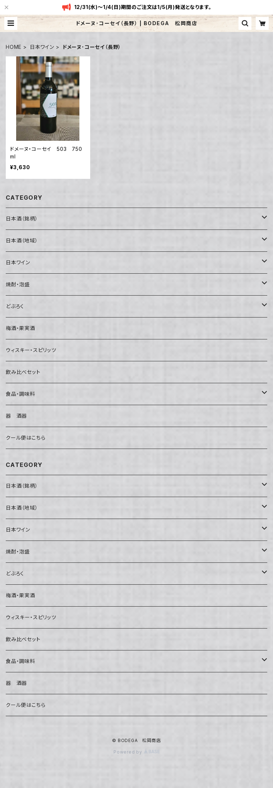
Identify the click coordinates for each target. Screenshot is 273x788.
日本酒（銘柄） (22, 218)
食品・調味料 (20, 394)
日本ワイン (42, 47)
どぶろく (15, 306)
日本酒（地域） (22, 240)
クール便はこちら (25, 438)
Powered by (136, 752)
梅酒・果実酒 (20, 328)
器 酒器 (16, 416)
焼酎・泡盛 (18, 284)
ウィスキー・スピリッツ (31, 350)
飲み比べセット (23, 372)
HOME (14, 47)
